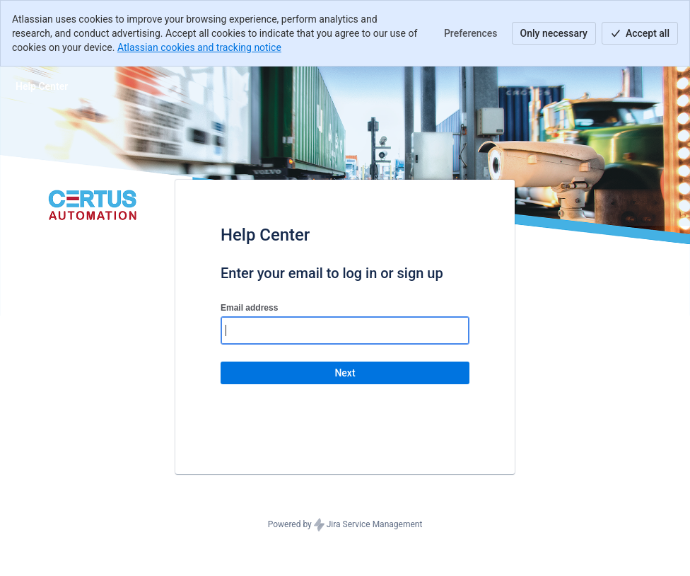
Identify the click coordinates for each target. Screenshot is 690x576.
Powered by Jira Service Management (345, 525)
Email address (249, 308)
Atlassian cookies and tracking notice (199, 47)
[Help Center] (41, 86)
